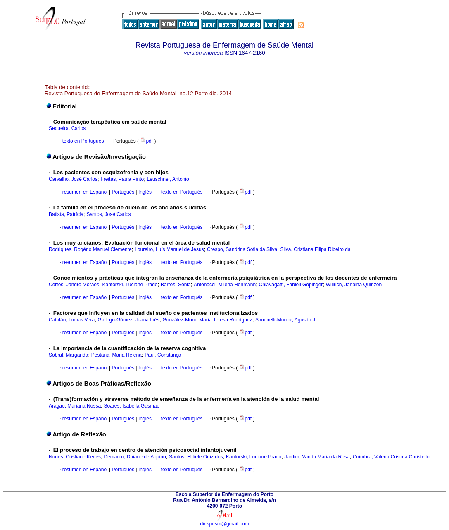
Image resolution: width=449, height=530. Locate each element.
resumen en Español (85, 192)
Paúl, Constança (163, 355)
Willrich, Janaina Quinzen (354, 285)
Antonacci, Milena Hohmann (225, 285)
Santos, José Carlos (108, 214)
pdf (147, 141)
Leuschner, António (168, 179)
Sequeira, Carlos (67, 128)
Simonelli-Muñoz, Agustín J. (285, 320)
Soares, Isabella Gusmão (131, 406)
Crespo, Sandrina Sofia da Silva (242, 249)
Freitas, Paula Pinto (122, 179)
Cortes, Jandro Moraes (74, 285)
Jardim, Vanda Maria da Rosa (317, 457)
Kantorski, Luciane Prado (129, 285)
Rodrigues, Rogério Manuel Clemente (90, 249)
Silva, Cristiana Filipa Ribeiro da (315, 249)
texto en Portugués (83, 141)
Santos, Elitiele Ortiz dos (196, 457)
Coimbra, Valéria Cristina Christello (391, 457)
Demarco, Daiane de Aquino (135, 457)
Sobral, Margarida (68, 355)
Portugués (122, 192)
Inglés (144, 192)
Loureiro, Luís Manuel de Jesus (169, 249)
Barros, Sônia (176, 285)
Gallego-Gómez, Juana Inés (128, 320)
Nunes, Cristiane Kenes (75, 457)
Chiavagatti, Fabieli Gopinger (291, 285)
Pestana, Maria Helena (116, 355)
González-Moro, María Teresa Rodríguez (207, 320)
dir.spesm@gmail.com (224, 524)
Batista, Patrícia (66, 214)
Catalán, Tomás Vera (72, 320)
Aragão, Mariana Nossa (75, 406)
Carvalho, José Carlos (73, 179)
